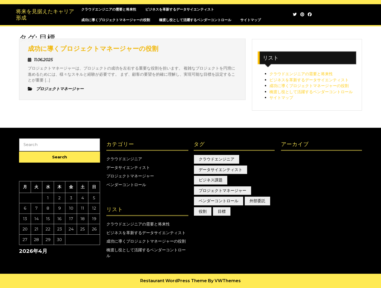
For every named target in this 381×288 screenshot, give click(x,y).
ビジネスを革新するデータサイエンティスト (309, 79)
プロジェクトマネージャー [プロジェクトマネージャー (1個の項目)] (222, 190)
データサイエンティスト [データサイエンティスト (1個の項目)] (220, 169)
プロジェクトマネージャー (130, 175)
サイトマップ (250, 20)
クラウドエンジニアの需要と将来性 (301, 73)
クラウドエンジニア (124, 158)
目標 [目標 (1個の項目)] (222, 211)
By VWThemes (224, 280)
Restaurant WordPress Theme (173, 280)
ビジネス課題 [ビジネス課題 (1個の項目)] (211, 179)
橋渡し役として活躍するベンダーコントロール (311, 91)
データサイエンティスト (128, 167)
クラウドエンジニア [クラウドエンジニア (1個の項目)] (216, 159)
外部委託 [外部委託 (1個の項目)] (257, 200)
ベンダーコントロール (126, 184)
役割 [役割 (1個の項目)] (203, 211)
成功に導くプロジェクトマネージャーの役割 (309, 85)
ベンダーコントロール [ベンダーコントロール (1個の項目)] (218, 200)
